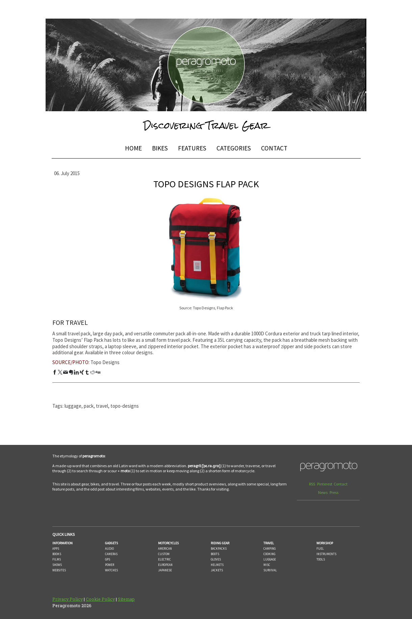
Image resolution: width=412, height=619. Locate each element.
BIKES (160, 148)
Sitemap (126, 599)
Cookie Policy (100, 599)
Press (334, 492)
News (323, 492)
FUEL (320, 548)
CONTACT (274, 148)
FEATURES (192, 148)
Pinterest (324, 483)
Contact (340, 483)
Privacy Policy (67, 599)
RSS (312, 483)
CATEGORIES (233, 148)
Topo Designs (105, 362)
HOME (133, 148)
